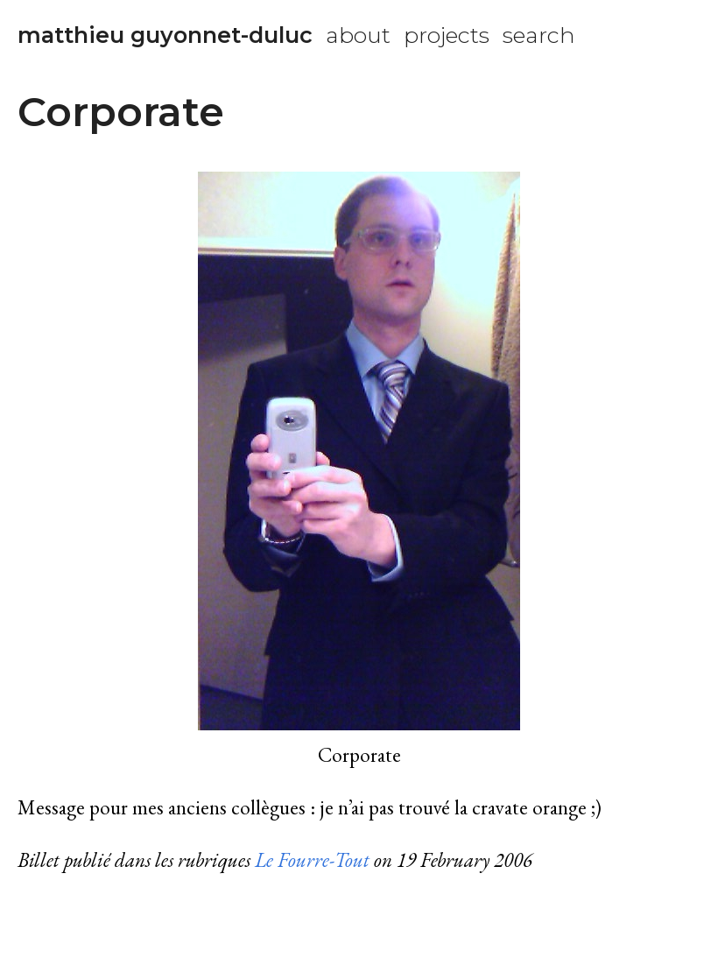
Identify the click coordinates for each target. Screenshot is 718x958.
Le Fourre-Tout (312, 860)
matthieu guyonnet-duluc (165, 35)
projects (446, 35)
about (358, 35)
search (539, 35)
